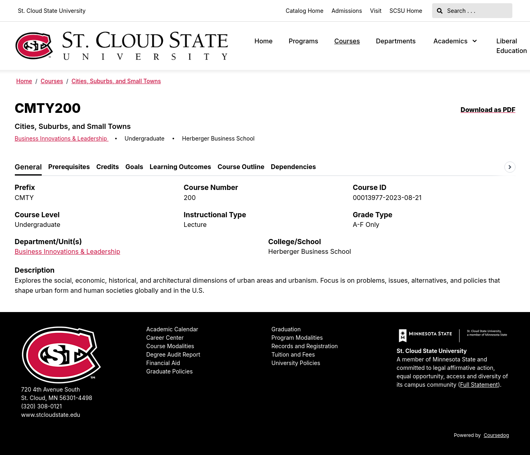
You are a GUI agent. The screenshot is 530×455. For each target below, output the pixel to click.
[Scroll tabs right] (510, 167)
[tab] (28, 167)
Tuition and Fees (293, 354)
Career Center (165, 337)
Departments (396, 41)
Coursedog (496, 435)
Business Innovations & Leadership (62, 138)
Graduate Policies (169, 371)
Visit (375, 10)
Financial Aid (163, 362)
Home (263, 41)
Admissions (346, 10)
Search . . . (456, 10)
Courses (347, 41)
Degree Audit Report (173, 354)
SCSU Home (406, 10)
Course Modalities (170, 346)
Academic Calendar (172, 329)
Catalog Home (304, 10)
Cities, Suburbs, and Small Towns (116, 81)
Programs (303, 41)
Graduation (286, 329)
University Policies (296, 362)
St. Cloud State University (52, 10)
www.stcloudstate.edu (50, 414)
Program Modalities (297, 337)
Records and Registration (305, 346)
